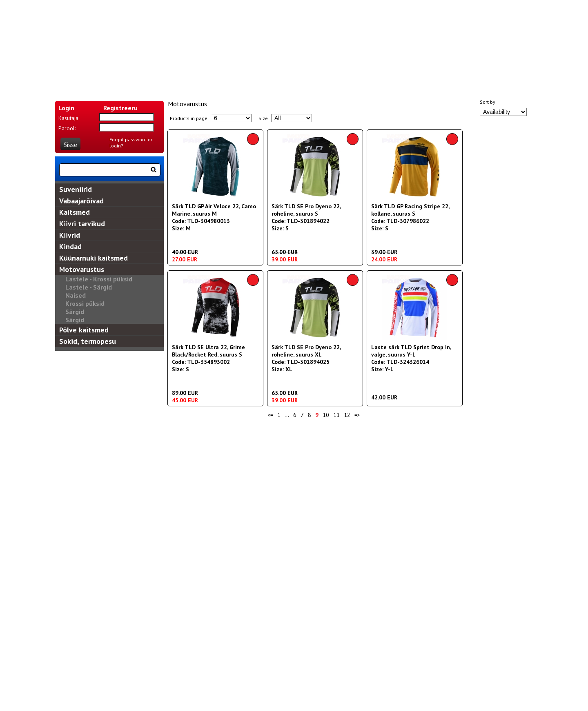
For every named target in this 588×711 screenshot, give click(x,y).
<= (270, 415)
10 (326, 415)
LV (226, 49)
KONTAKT (295, 77)
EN (210, 49)
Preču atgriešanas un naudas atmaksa (325, 451)
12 (347, 415)
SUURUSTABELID (360, 77)
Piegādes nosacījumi (242, 451)
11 (336, 415)
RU (243, 49)
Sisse (70, 144)
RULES (426, 77)
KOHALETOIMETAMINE (218, 77)
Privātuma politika (405, 451)
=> (357, 415)
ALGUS (84, 77)
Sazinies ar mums (183, 451)
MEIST (141, 77)
